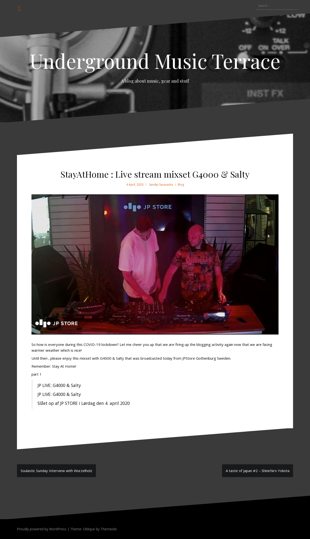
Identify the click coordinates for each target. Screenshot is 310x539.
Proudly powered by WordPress (41, 529)
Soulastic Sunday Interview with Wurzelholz (56, 470)
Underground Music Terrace (155, 60)
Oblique (89, 529)
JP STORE (69, 403)
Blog (181, 184)
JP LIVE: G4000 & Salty (59, 385)
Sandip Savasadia (161, 184)
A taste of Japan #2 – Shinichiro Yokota (257, 470)
